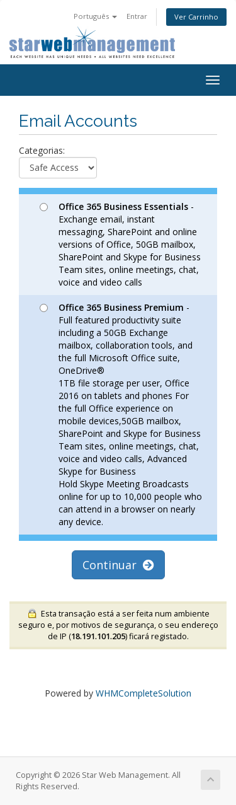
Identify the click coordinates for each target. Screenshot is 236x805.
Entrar (136, 16)
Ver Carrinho (196, 16)
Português (95, 16)
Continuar (118, 564)
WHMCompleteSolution (143, 693)
